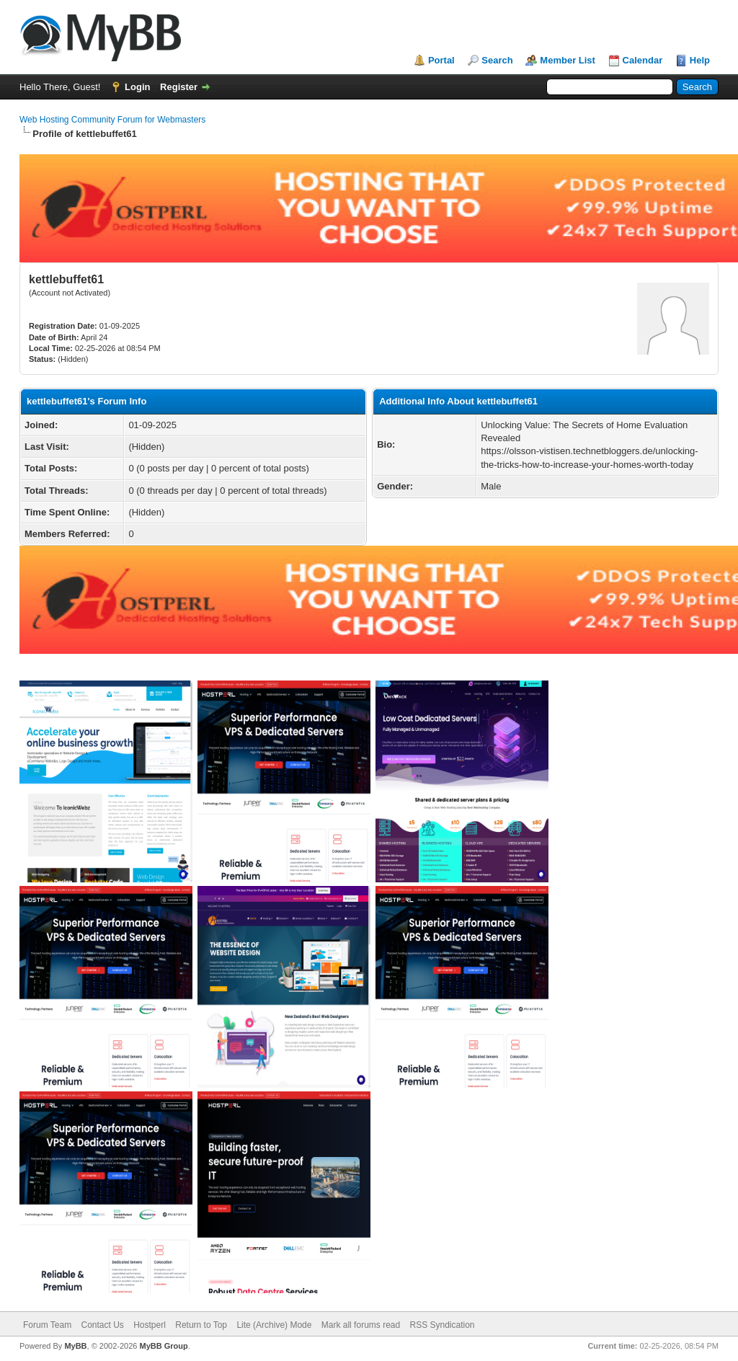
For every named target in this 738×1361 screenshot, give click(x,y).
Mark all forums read (360, 1325)
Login (137, 86)
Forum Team (47, 1325)
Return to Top (201, 1325)
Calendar (643, 60)
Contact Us (102, 1325)
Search (496, 60)
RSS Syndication (442, 1325)
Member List (567, 60)
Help (700, 60)
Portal (441, 60)
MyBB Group (163, 1346)
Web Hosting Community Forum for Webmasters (112, 120)
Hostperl (149, 1325)
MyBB (75, 1346)
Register (178, 86)
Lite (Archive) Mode (273, 1325)
